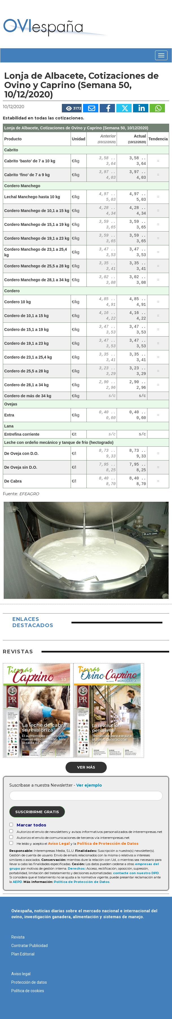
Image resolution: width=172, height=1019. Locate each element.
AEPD (17, 882)
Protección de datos (29, 982)
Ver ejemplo (89, 785)
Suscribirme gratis (37, 811)
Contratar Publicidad (29, 945)
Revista (18, 937)
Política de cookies (27, 991)
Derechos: (77, 868)
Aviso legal (21, 974)
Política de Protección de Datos (107, 843)
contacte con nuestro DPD (136, 873)
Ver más (86, 767)
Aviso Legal (59, 843)
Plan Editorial (22, 954)
